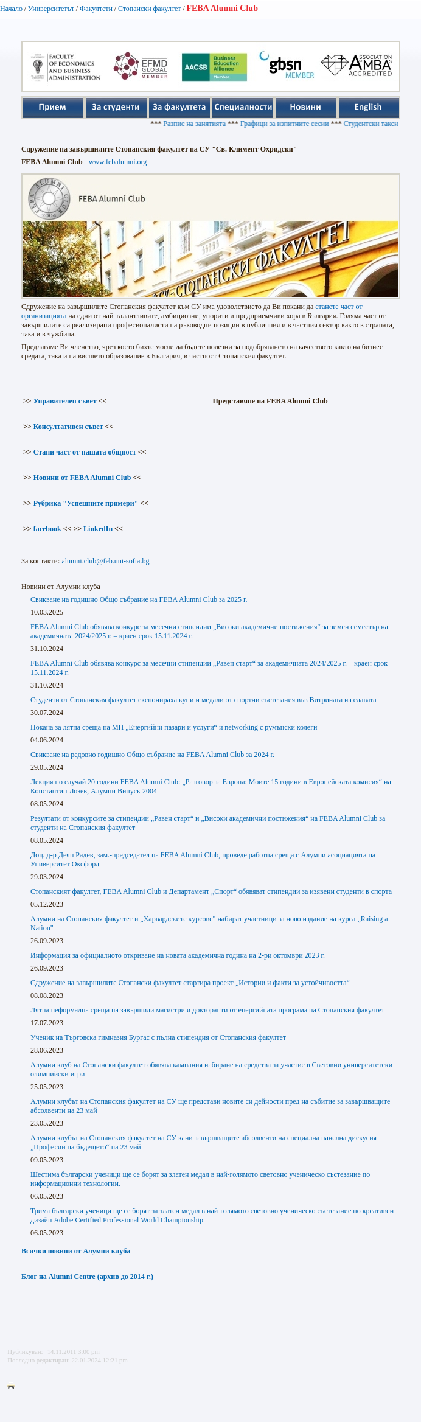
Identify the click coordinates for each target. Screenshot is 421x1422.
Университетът (51, 8)
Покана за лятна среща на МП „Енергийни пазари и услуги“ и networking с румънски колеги (174, 727)
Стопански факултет (149, 8)
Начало (11, 8)
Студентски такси (377, 123)
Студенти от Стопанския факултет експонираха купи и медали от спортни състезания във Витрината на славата (203, 699)
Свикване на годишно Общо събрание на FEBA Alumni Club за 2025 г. (139, 599)
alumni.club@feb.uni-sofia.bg (105, 561)
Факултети (96, 8)
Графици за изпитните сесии (291, 123)
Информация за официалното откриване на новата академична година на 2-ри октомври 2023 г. (177, 955)
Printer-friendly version (14, 1386)
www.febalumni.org (118, 162)
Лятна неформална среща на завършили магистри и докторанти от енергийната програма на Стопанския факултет (207, 1010)
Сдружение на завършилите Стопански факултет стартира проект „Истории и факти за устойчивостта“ (190, 982)
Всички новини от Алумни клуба (75, 1251)
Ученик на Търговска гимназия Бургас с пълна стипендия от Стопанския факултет (158, 1037)
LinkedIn (98, 529)
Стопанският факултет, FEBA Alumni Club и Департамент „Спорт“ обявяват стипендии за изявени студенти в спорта (211, 891)
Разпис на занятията (201, 123)
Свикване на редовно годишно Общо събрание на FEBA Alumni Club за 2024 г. (152, 754)
